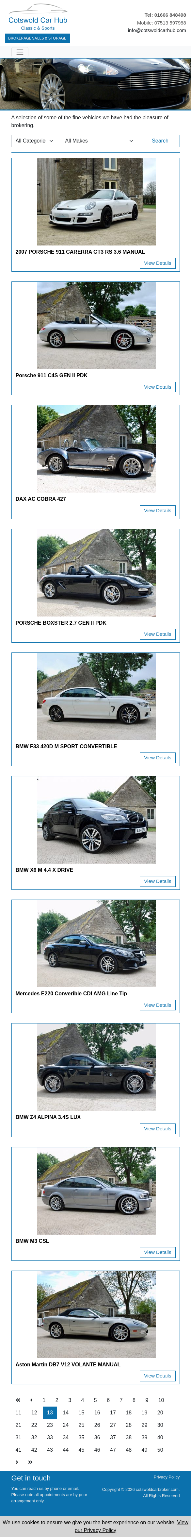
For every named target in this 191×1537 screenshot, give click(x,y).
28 (129, 1425)
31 (19, 1437)
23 (50, 1425)
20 (160, 1412)
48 (129, 1450)
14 (66, 1412)
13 (50, 1412)
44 (66, 1450)
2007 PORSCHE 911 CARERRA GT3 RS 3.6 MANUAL (80, 252)
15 (82, 1412)
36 (97, 1437)
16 (97, 1412)
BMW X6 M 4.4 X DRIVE (44, 870)
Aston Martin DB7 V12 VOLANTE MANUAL (68, 1364)
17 (113, 1412)
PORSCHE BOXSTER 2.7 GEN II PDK (61, 623)
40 (160, 1437)
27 (113, 1425)
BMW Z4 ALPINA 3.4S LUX (48, 1117)
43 (50, 1450)
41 (19, 1450)
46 (97, 1450)
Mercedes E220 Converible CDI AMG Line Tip (71, 993)
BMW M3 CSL (32, 1241)
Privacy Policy (167, 1477)
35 (82, 1437)
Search (160, 141)
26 (97, 1425)
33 (50, 1437)
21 (19, 1425)
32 (34, 1437)
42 (34, 1450)
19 (145, 1412)
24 (66, 1425)
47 (113, 1450)
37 (113, 1437)
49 (145, 1450)
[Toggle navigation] (19, 52)
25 (82, 1425)
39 (145, 1437)
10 (161, 1400)
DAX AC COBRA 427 (41, 499)
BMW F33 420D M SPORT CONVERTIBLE (66, 746)
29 (145, 1425)
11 (19, 1412)
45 (82, 1450)
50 (160, 1450)
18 (129, 1412)
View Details (157, 263)
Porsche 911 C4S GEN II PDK (52, 375)
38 (129, 1437)
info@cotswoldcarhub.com (157, 30)
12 (34, 1412)
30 (160, 1425)
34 (66, 1437)
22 (34, 1425)
